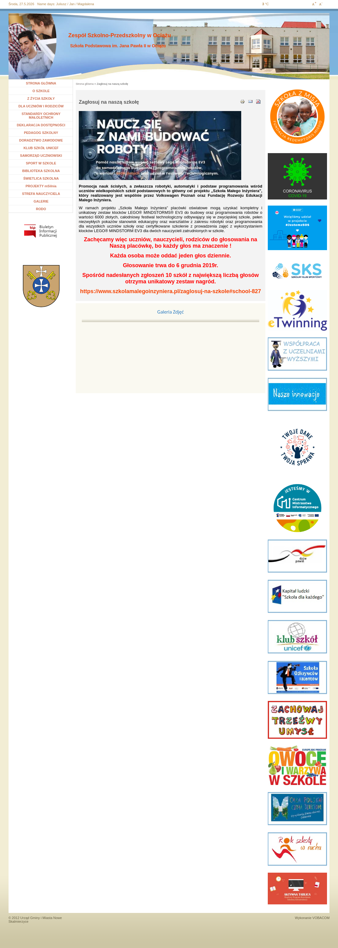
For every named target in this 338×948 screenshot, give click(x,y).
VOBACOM (320, 918)
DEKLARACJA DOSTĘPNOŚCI (41, 125)
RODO (41, 209)
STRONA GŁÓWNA (41, 83)
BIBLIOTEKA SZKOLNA (41, 171)
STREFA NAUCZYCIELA (41, 194)
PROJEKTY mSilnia (41, 186)
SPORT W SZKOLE (41, 163)
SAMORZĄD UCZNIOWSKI (41, 155)
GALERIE (41, 201)
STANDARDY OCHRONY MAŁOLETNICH (41, 115)
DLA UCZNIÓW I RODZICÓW (41, 106)
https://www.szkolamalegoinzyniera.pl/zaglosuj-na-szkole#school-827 (170, 291)
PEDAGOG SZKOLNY (41, 133)
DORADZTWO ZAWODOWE (41, 140)
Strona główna (85, 83)
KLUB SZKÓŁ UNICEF (41, 148)
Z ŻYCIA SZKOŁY (41, 98)
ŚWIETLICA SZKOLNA (41, 178)
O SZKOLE (43, 91)
